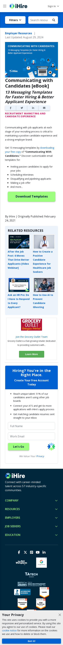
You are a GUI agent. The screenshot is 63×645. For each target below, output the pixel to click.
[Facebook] (19, 552)
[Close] (59, 614)
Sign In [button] (54, 6)
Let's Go (18, 446)
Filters (15, 20)
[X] (25, 552)
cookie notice (9, 630)
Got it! (31, 641)
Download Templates (31, 196)
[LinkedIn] (44, 552)
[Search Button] (54, 20)
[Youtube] (38, 552)
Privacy (40, 456)
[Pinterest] (31, 552)
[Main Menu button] (5, 6)
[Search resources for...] (39, 20)
